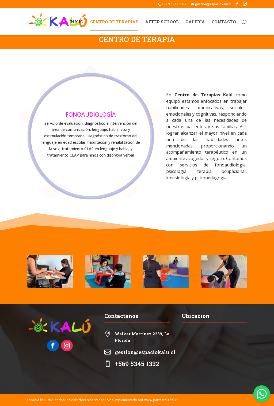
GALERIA (195, 22)
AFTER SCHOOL (162, 22)
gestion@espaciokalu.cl (145, 352)
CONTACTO (224, 22)
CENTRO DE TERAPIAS (114, 22)
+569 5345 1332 (137, 364)
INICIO (76, 22)
